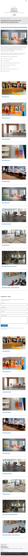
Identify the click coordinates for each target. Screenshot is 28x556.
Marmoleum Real (5, 96)
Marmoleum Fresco (6, 117)
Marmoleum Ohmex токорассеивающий (10, 287)
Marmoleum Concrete (6, 223)
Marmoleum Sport (6, 245)
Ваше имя (2, 302)
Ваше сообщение (4, 315)
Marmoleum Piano (6, 202)
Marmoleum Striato (6, 181)
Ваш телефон (3, 307)
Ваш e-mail (2, 311)
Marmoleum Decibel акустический (9, 266)
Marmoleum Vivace (6, 160)
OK (26, 553)
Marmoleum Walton (6, 139)
